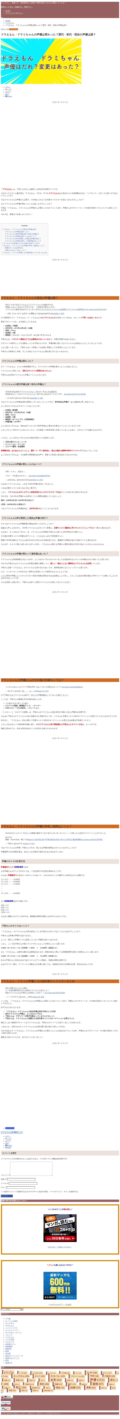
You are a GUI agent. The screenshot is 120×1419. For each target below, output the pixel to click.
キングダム (9, 1326)
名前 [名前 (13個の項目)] (70, 1383)
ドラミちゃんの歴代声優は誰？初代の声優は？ (22, 234)
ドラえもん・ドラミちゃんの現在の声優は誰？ (19, 229)
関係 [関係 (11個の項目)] (35, 1393)
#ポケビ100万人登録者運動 (70, 839)
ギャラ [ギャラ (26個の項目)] (40, 1379)
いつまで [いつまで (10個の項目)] (52, 1376)
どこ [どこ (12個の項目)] (78, 1376)
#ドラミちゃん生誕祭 (57, 309)
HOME (8, 11)
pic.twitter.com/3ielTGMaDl (55, 993)
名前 (4, 1182)
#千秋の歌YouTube (52, 839)
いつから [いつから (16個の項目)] (37, 1376)
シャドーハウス (11, 1331)
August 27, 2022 (29, 844)
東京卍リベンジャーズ (14, 1358)
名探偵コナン (10, 1347)
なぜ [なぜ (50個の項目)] (92, 1375)
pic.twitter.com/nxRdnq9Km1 (72, 687)
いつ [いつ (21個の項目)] (23, 1376)
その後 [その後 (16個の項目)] (65, 1376)
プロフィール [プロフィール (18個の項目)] (77, 1379)
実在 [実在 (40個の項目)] (44, 1386)
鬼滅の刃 (8, 1365)
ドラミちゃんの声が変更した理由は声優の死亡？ (23, 239)
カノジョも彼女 (11, 1324)
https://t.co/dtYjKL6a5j (36, 839)
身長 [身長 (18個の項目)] (12, 1393)
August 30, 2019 (38, 997)
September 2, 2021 (36, 398)
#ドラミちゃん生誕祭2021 (75, 309)
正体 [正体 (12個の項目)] (7, 1390)
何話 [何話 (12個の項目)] (32, 1383)
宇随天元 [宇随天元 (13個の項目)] (29, 1387)
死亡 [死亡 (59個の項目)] (21, 1390)
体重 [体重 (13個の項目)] (7, 1383)
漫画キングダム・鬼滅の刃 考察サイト (17, 7)
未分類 (8, 1356)
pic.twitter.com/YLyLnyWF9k (75, 394)
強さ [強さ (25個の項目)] (72, 1387)
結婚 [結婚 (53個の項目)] (75, 1390)
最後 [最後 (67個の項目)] (98, 1386)
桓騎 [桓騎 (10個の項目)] (111, 1387)
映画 (7, 1354)
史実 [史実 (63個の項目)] (56, 1382)
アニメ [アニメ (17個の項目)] (107, 1376)
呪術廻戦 (8, 1349)
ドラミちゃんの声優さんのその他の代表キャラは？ (21, 243)
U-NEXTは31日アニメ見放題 (60, 1307)
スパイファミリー (12, 1333)
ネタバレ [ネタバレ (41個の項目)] (58, 1378)
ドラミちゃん (6, 1132)
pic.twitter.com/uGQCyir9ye (96, 309)
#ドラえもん (44, 309)
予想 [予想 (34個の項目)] (94, 1379)
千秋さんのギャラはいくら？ (15, 250)
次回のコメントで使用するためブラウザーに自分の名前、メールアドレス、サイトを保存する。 (42, 1194)
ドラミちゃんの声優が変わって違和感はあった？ (23, 241)
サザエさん (9, 1328)
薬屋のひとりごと (12, 1361)
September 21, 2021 (36, 480)
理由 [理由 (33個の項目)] (60, 1390)
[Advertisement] (60, 143)
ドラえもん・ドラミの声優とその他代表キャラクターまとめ (24, 252)
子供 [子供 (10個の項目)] (16, 1387)
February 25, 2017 (42, 691)
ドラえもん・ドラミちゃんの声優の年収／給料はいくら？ (23, 246)
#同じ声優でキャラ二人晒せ (16, 988)
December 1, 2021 (57, 313)
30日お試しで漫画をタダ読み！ (60, 1250)
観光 (7, 1363)
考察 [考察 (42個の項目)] (90, 1390)
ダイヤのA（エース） (14, 1335)
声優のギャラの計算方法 (14, 248)
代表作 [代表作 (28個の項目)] (110, 1379)
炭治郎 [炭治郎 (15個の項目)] (36, 1390)
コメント (5, 1178)
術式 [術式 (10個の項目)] (103, 1390)
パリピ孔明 (9, 1342)
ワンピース (9, 1345)
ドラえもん (9, 1128)
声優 (13, 1132)
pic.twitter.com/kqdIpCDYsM (39, 476)
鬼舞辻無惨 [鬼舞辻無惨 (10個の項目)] (48, 1393)
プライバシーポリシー (14, 13)
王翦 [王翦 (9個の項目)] (48, 1390)
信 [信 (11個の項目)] (43, 1383)
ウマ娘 (8, 1321)
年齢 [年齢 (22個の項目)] (58, 1387)
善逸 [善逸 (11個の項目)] (81, 1383)
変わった (19, 1132)
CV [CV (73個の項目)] (8, 1375)
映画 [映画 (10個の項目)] (84, 1387)
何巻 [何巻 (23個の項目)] (19, 1383)
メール (4, 1186)
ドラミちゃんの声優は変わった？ (17, 232)
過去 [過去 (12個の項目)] (24, 1393)
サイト (3, 1190)
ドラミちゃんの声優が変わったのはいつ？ (20, 236)
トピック (8, 1338)
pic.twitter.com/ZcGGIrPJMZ (92, 839)
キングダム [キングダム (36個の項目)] (21, 1379)
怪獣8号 (8, 1352)
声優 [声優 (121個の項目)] (97, 1382)
